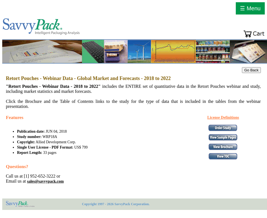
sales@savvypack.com (45, 181)
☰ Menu (250, 8)
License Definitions (223, 117)
